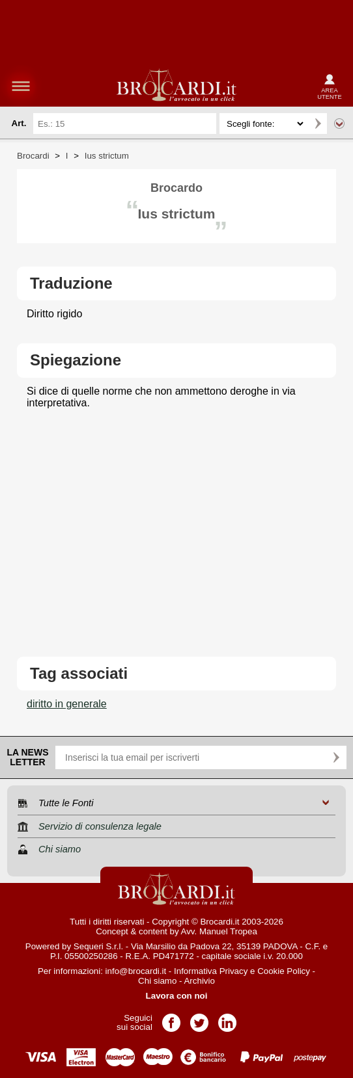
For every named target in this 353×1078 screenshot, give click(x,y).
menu (21, 86)
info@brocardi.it (136, 971)
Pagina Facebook (171, 1018)
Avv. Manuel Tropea (219, 931)
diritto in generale (67, 703)
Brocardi (33, 156)
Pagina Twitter (199, 1018)
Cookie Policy (283, 971)
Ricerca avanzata (339, 123)
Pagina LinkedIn (227, 1018)
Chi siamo (157, 981)
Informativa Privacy (210, 971)
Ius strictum (107, 156)
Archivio (199, 981)
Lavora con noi (177, 996)
